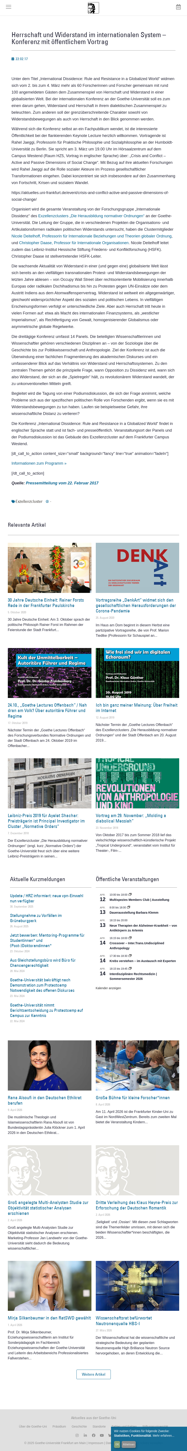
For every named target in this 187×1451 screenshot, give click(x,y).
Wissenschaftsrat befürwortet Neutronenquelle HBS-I (124, 1320)
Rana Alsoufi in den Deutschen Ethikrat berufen (44, 1100)
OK (117, 1444)
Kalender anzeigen (108, 988)
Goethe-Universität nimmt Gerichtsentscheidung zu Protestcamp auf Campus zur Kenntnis (46, 1010)
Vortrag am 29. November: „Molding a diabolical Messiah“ (131, 818)
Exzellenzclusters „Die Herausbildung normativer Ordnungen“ (91, 216)
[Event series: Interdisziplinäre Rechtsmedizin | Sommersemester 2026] (130, 968)
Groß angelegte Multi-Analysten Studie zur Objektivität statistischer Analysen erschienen (48, 1207)
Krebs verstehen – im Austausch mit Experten (143, 961)
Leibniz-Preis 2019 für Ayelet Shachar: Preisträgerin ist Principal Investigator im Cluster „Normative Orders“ (46, 821)
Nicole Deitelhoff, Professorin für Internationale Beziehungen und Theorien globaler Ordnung (92, 236)
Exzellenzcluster (29, 501)
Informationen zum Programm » (39, 463)
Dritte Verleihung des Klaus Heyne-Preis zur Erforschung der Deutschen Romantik (137, 1205)
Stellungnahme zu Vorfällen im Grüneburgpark (36, 918)
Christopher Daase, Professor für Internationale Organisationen (74, 243)
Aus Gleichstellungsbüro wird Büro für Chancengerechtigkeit (43, 962)
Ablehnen (129, 1444)
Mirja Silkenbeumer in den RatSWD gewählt (49, 1318)
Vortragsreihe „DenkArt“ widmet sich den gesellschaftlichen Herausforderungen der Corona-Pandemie (136, 605)
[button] (93, 1374)
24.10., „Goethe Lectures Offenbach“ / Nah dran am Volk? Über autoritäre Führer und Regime (47, 710)
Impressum (95, 1443)
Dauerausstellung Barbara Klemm (134, 912)
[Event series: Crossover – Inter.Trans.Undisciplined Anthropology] (130, 938)
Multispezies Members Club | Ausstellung (139, 900)
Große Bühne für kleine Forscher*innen (133, 1098)
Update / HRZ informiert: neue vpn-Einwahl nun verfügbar (46, 898)
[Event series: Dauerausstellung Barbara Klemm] (128, 907)
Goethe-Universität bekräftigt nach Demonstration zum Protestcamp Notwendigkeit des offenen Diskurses (42, 985)
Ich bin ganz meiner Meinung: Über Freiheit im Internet (136, 707)
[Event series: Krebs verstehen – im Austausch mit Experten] (130, 955)
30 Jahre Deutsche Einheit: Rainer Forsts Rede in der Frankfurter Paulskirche (46, 602)
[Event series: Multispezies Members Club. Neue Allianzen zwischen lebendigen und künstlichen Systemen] (130, 894)
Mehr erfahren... (163, 1435)
